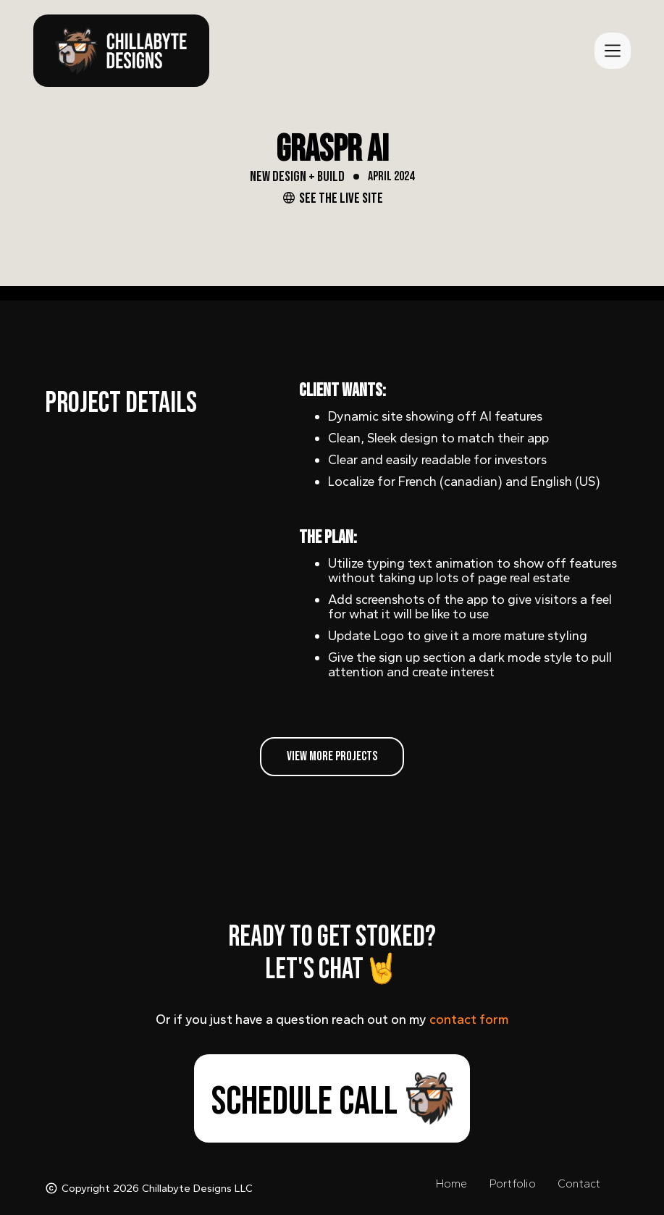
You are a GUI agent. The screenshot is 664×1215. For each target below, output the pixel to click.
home (452, 1183)
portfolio (512, 1183)
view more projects (332, 756)
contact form (469, 1019)
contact (579, 1183)
